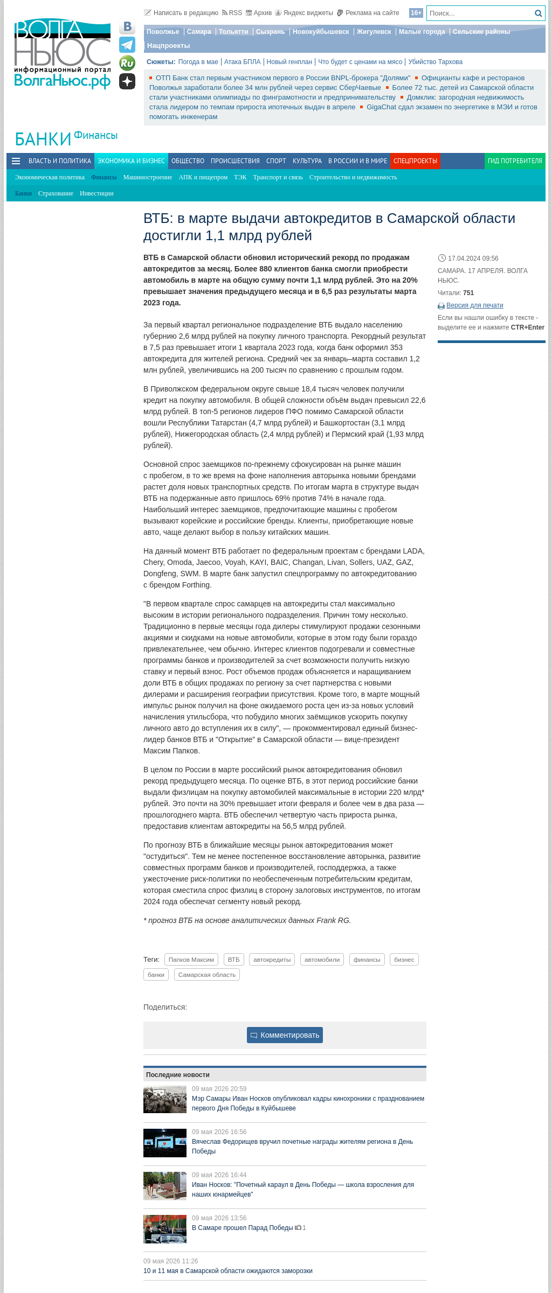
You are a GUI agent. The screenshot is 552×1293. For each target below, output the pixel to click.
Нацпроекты (168, 45)
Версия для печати (474, 305)
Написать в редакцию (181, 13)
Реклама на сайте (367, 13)
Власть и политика (60, 161)
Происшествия (235, 161)
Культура (307, 161)
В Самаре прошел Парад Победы (243, 1228)
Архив (259, 13)
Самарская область (207, 974)
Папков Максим (191, 959)
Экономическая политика (50, 177)
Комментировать (285, 1035)
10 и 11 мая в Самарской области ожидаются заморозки (228, 1271)
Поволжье (163, 32)
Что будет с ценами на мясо (360, 62)
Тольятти (234, 32)
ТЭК (240, 177)
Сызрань (270, 32)
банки (156, 974)
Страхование (55, 193)
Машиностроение (147, 177)
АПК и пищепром (202, 177)
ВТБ (234, 959)
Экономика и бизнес (131, 161)
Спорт (276, 161)
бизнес (404, 959)
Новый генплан (290, 62)
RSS (232, 13)
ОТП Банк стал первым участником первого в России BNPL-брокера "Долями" (284, 78)
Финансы (96, 135)
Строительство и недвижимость (353, 177)
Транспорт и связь (278, 177)
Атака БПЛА (242, 62)
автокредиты (272, 959)
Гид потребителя (515, 161)
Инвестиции (97, 193)
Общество (187, 161)
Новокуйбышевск (321, 32)
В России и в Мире (357, 161)
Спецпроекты (415, 161)
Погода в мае (198, 62)
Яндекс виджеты (304, 13)
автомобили (322, 959)
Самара (199, 32)
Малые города (422, 32)
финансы (367, 959)
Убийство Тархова (435, 62)
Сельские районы (481, 32)
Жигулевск (374, 32)
